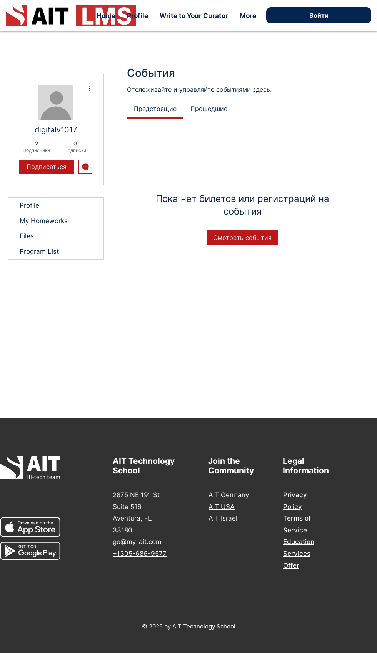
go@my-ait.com (137, 542)
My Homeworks (44, 221)
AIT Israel (223, 518)
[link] (155, 108)
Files (27, 236)
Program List (39, 251)
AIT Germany (229, 495)
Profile (29, 205)
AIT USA (222, 507)
